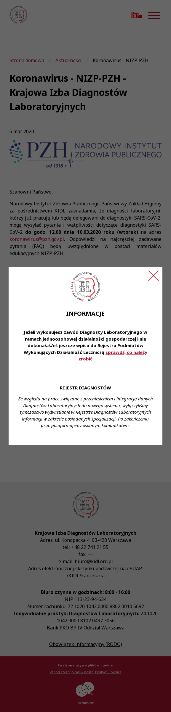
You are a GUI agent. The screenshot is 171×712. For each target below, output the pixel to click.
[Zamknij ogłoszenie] (153, 276)
